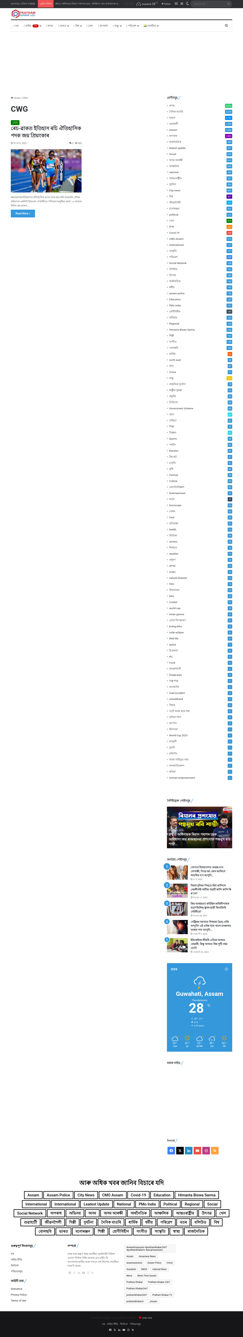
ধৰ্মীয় (171, 287)
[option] (199, 827)
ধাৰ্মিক (172, 353)
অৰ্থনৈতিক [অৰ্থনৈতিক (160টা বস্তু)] (139, 1213)
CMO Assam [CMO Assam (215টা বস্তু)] (112, 1195)
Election (173, 450)
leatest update (177, 147)
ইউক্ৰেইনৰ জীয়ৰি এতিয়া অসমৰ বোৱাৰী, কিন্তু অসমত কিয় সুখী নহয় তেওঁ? (209, 944)
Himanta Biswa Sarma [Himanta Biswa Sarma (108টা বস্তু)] (197, 1195)
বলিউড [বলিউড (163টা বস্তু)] (200, 1222)
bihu (171, 596)
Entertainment (177, 493)
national (173, 172)
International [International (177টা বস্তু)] (36, 1204)
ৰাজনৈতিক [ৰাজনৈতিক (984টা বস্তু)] (196, 1231)
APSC (172, 565)
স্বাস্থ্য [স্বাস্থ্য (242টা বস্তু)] (176, 1231)
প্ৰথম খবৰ (147, 1318)
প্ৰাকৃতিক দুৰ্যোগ (177, 384)
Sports (173, 438)
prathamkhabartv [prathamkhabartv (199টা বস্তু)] (135, 1301)
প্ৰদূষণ (172, 559)
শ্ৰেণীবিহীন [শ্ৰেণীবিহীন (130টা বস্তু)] (120, 1231)
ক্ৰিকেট (173, 456)
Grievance (16, 1288)
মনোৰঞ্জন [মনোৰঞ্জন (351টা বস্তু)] (83, 1231)
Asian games (176, 614)
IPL (171, 656)
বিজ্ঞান (172, 432)
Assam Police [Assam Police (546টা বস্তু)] (154, 1263)
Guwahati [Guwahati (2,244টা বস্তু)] (131, 1269)
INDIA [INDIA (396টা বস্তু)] (144, 1269)
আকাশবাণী (175, 668)
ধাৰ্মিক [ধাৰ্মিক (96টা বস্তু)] (133, 1222)
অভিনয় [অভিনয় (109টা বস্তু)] (75, 1213)
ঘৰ (16, 25)
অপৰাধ (103, 25)
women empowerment (182, 777)
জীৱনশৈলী (175, 202)
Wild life (173, 638)
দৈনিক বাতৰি (176, 111)
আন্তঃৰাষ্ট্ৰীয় (175, 178)
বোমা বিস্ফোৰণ (177, 620)
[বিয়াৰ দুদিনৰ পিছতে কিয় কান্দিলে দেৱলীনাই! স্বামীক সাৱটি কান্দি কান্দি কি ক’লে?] (177, 891)
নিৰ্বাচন (173, 547)
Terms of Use (18, 1300)
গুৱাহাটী (173, 123)
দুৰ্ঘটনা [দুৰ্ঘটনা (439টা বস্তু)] (88, 1222)
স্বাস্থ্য (171, 226)
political (173, 214)
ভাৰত (62, 25)
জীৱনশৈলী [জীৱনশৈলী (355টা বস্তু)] (53, 1222)
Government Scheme (181, 408)
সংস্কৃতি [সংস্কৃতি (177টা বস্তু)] (160, 1231)
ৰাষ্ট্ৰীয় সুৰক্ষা (175, 390)
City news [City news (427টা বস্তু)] (86, 1195)
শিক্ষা (171, 426)
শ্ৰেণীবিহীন (174, 311)
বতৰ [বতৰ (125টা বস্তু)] (183, 1222)
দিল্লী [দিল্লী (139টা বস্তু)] (72, 1222)
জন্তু (116, 25)
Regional (174, 323)
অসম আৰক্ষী (176, 160)
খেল (89, 25)
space (172, 644)
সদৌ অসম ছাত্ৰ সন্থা (179, 711)
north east (175, 359)
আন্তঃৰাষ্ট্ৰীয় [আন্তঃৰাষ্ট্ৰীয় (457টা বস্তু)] (185, 1213)
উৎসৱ (172, 275)
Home (15, 98)
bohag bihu (175, 626)
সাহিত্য (173, 420)
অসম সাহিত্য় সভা (178, 759)
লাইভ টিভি (16, 1259)
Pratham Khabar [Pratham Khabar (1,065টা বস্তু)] (134, 1282)
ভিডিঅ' (173, 535)
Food (172, 662)
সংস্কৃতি (173, 250)
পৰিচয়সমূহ (17, 1271)
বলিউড (173, 269)
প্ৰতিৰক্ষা (173, 523)
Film (171, 583)
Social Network (177, 263)
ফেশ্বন (172, 511)
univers (173, 541)
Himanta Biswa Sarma (182, 329)
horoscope (175, 505)
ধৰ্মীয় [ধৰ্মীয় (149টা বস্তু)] (149, 1222)
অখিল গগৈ (175, 717)
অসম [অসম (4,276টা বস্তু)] (92, 1213)
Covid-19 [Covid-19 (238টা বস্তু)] (138, 1195)
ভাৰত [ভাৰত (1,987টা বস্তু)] (63, 1231)
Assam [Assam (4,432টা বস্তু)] (129, 1256)
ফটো (171, 499)
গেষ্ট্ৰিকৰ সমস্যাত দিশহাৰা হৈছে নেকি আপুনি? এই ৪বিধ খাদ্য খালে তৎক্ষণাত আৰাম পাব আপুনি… (211, 925)
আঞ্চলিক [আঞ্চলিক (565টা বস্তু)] (161, 1213)
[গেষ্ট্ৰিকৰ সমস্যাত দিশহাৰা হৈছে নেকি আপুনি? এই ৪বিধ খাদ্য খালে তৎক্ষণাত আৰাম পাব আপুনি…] (177, 927)
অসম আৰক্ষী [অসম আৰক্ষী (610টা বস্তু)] (113, 1213)
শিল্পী (171, 335)
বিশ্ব (76, 25)
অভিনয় (173, 317)
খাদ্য (171, 365)
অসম (49, 25)
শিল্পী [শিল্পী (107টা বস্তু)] (101, 1231)
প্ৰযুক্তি (172, 396)
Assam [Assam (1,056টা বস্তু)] (33, 1195)
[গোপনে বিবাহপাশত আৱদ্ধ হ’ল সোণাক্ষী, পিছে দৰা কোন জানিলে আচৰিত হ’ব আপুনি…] (177, 872)
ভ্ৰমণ (171, 414)
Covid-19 (174, 232)
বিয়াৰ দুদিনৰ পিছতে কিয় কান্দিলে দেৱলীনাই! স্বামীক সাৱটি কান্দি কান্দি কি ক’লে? (211, 889)
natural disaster (178, 577)
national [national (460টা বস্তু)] (124, 1204)
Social (172, 154)
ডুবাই (172, 747)
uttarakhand (176, 698)
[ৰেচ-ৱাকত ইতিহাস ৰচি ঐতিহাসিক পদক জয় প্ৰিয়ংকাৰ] (46, 170)
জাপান (173, 723)
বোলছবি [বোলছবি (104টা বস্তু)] (44, 1231)
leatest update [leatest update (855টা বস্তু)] (96, 1204)
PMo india (175, 305)
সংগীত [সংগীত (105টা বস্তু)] (141, 1231)
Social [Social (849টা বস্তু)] (212, 1204)
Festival (173, 474)
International (176, 244)
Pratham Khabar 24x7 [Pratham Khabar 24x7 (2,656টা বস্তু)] (159, 1282)
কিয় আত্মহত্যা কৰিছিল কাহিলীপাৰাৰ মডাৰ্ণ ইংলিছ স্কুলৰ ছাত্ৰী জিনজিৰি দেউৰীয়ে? (210, 907)
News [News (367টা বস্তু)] (129, 1275)
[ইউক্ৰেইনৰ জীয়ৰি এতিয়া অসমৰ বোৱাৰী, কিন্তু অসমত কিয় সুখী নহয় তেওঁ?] (177, 945)
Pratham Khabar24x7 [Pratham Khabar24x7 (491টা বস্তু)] (137, 1288)
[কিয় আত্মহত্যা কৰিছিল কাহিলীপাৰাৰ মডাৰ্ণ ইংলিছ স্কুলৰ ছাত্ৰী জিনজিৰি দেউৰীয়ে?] (177, 909)
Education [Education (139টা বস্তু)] (162, 1195)
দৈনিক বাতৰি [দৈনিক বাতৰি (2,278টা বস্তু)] (111, 1222)
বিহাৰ (172, 705)
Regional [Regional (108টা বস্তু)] (192, 1204)
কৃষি (171, 468)
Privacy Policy (19, 1294)
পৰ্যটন (172, 444)
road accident (177, 692)
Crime (172, 372)
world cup (174, 608)
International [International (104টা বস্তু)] (65, 1204)
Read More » (23, 213)
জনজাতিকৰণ (176, 765)
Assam (173, 129)
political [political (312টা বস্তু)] (170, 1204)
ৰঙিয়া (172, 771)
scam (172, 571)
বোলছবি (173, 347)
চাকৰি (172, 462)
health (172, 529)
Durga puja (175, 674)
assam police (177, 293)
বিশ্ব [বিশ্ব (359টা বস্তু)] (216, 1222)
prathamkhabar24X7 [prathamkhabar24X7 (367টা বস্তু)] (136, 1295)
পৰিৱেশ (131, 25)
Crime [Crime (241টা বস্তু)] (170, 1263)
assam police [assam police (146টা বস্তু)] (58, 1195)
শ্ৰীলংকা (173, 729)
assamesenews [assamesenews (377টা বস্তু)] (134, 1263)
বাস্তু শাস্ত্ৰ (173, 680)
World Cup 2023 (178, 735)
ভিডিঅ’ (15, 1265)
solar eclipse (176, 632)
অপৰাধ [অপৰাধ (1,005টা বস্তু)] (56, 1213)
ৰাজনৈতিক (175, 141)
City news (174, 190)
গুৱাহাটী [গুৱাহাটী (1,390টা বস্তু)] (30, 1222)
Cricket (173, 602)
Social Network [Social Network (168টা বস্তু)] (30, 1213)
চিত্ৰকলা (173, 650)
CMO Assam (176, 238)
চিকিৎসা (173, 402)
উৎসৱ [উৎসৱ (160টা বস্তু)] (207, 1213)
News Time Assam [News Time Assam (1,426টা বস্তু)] (146, 1275)
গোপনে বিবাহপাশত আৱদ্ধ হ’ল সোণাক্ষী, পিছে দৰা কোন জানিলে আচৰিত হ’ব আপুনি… (208, 871)
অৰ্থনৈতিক (175, 281)
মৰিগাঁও (173, 753)
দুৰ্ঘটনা (172, 184)
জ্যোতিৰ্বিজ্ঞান (176, 487)
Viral (171, 517)
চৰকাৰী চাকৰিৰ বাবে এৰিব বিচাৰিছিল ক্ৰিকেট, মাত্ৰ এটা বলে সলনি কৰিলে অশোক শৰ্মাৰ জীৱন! (101, 3)
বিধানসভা (174, 589)
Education (175, 299)
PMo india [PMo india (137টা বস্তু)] (147, 1204)
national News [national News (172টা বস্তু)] (159, 1269)
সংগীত (173, 341)
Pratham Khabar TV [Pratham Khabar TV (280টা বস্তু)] (162, 1295)
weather (173, 553)
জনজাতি (174, 686)
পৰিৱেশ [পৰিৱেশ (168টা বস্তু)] (166, 1222)
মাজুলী (173, 741)
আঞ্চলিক (174, 166)
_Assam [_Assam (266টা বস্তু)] (153, 1301)
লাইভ (31, 25)
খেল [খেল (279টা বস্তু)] (222, 1213)
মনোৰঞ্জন (174, 208)
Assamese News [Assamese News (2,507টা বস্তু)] (147, 1256)
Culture (173, 481)
